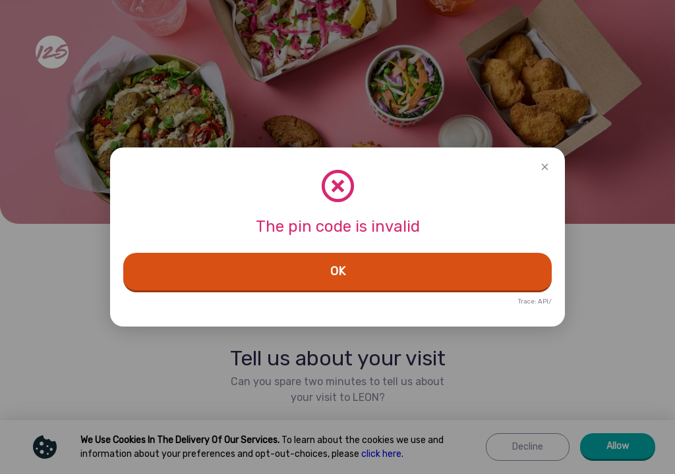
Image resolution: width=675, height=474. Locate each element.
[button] (545, 167)
